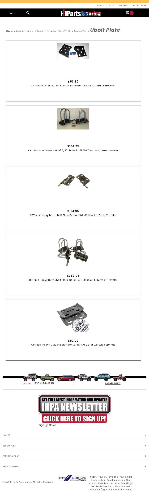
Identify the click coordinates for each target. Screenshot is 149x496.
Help (111, 5)
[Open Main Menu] (11, 13)
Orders (123, 5)
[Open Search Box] (28, 13)
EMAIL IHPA (112, 383)
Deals (100, 5)
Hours (6, 435)
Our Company (11, 456)
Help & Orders (11, 466)
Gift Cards (139, 5)
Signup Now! (74, 411)
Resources (9, 445)
